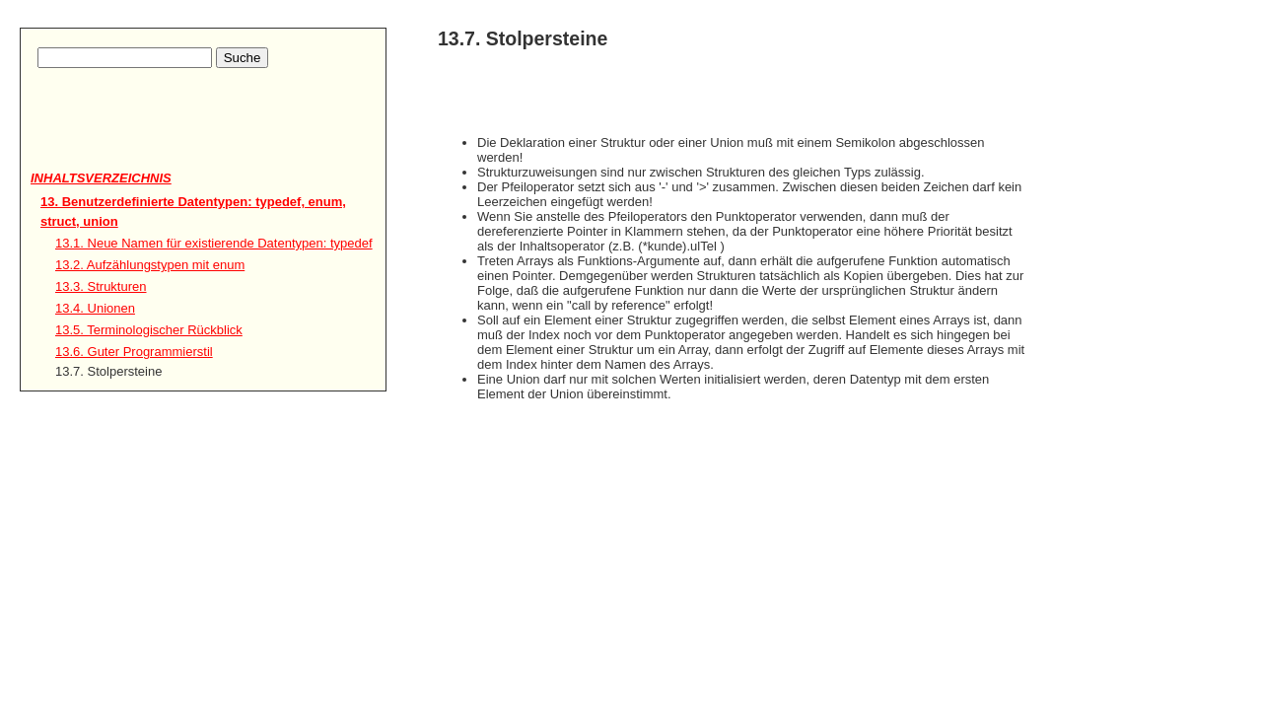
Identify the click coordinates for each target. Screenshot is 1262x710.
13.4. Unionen (95, 308)
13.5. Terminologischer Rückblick (149, 329)
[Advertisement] (146, 139)
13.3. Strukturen (101, 286)
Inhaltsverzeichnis (101, 178)
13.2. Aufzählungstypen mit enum (150, 264)
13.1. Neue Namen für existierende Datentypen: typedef (214, 243)
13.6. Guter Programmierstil (134, 351)
